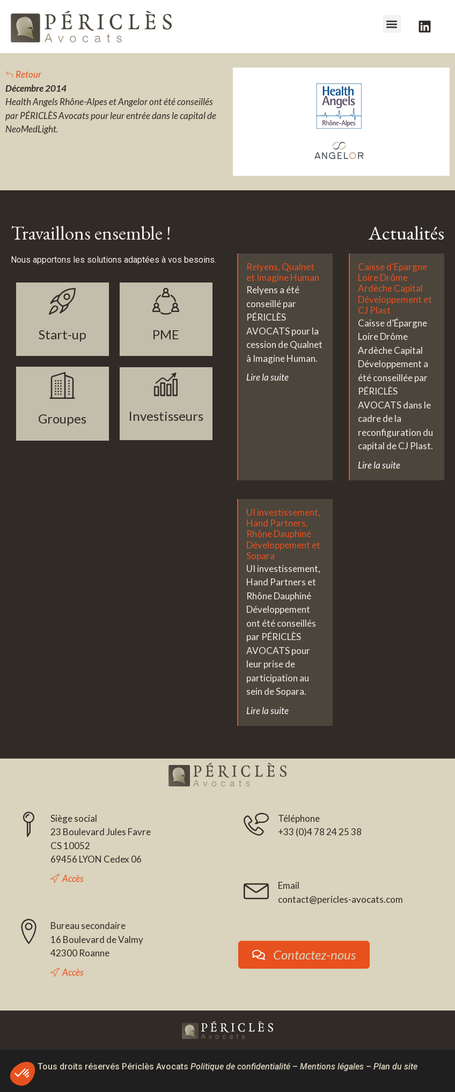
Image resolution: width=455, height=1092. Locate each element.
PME (165, 334)
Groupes (62, 418)
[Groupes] (62, 385)
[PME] (165, 301)
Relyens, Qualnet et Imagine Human (282, 272)
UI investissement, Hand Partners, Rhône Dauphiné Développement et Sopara (283, 534)
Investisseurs (165, 416)
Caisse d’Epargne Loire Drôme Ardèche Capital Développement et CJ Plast (395, 288)
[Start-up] (62, 301)
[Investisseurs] (166, 384)
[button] (392, 24)
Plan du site (395, 1066)
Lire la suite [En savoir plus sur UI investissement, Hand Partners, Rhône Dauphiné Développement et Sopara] (267, 710)
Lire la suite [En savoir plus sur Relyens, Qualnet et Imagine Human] (267, 377)
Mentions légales (332, 1066)
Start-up (62, 334)
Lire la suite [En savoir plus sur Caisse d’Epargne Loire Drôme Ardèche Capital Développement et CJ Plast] (379, 465)
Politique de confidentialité (240, 1066)
